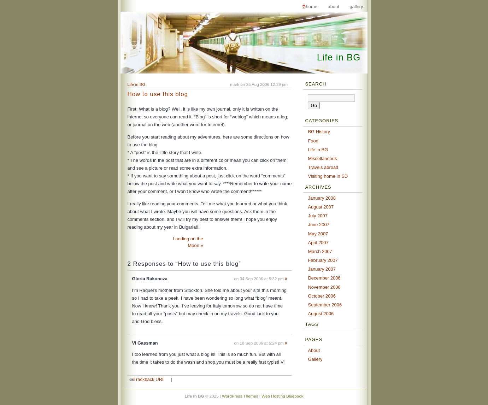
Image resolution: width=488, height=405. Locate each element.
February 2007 (322, 260)
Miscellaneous (322, 158)
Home (311, 6)
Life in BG (339, 57)
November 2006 (324, 287)
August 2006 (321, 313)
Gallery (356, 6)
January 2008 (322, 198)
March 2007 (320, 251)
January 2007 (322, 269)
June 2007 (318, 224)
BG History (319, 131)
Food (313, 140)
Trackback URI (149, 379)
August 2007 (321, 207)
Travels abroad (323, 167)
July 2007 (317, 215)
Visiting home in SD (328, 176)
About (333, 6)
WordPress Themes (240, 396)
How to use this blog (158, 94)
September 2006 (325, 304)
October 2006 (322, 296)
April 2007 (318, 242)
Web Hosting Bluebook (282, 396)
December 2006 (324, 278)
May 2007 (318, 233)
